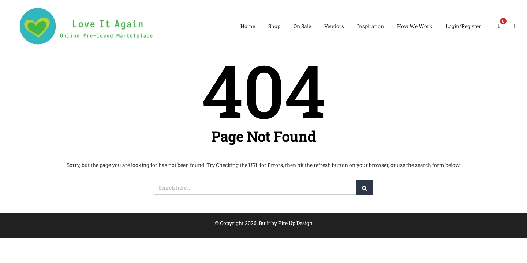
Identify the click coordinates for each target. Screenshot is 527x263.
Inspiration (370, 26)
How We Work (415, 26)
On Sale (302, 26)
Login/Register (463, 26)
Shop (274, 26)
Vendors (334, 26)
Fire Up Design (295, 223)
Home (247, 26)
